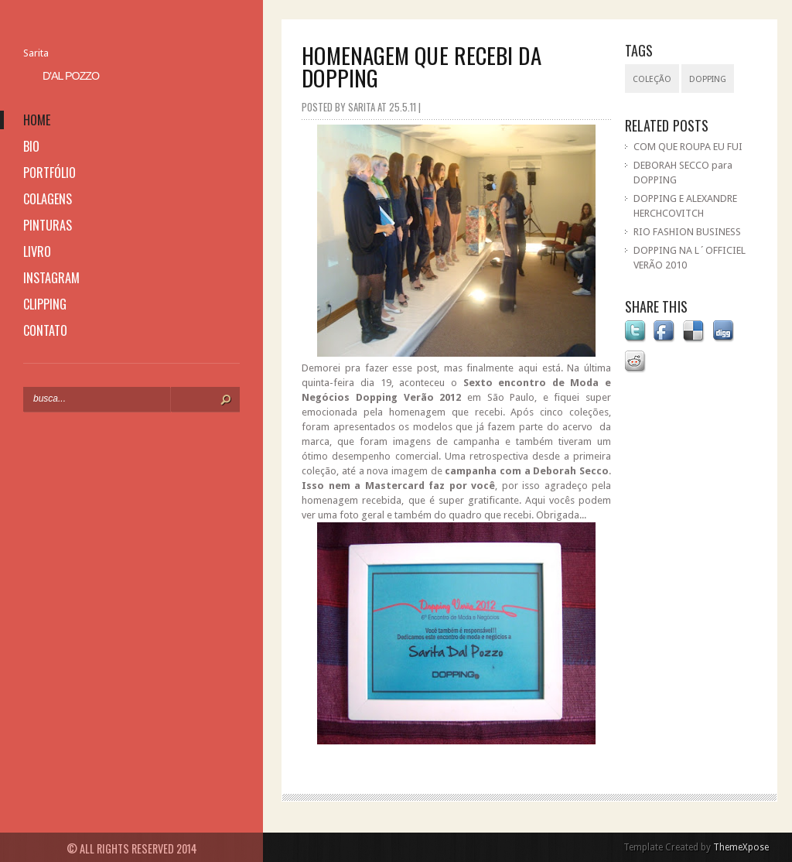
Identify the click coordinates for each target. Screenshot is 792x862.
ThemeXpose (741, 847)
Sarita (36, 53)
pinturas (47, 225)
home (36, 120)
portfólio (49, 172)
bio (31, 146)
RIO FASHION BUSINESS (687, 232)
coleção (652, 79)
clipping (45, 304)
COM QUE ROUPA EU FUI (687, 146)
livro (37, 251)
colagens (47, 199)
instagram (51, 278)
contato (45, 330)
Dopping (707, 79)
